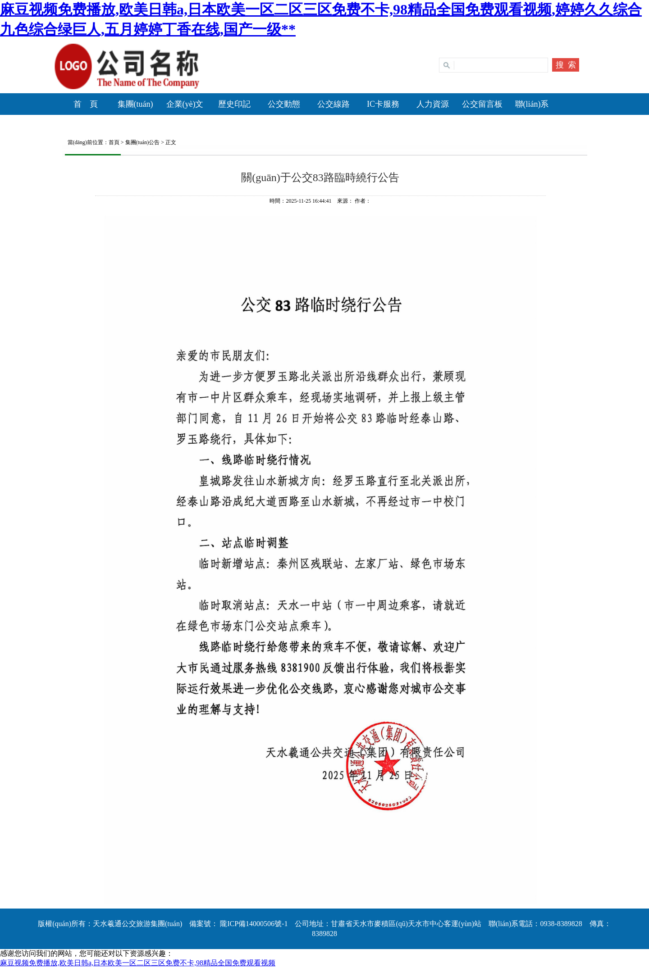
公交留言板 (482, 104)
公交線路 (333, 104)
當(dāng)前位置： (85, 142)
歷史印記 (234, 104)
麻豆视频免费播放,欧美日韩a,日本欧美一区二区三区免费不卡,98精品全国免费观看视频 (137, 963)
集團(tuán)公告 (142, 142)
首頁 (114, 142)
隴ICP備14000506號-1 (253, 923)
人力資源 (432, 104)
